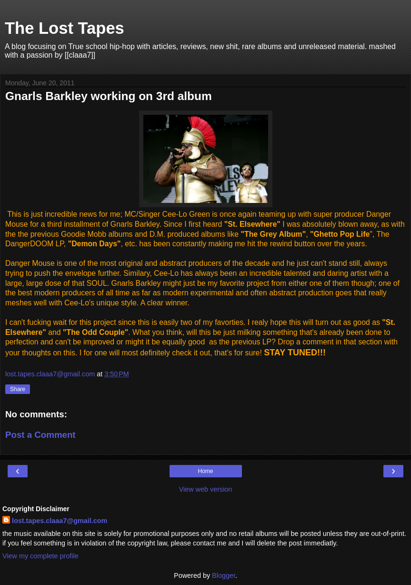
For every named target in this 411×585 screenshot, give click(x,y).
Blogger (223, 575)
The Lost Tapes (64, 28)
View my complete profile (40, 556)
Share (17, 389)
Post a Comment (40, 435)
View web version (205, 489)
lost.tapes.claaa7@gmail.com (59, 520)
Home (205, 471)
